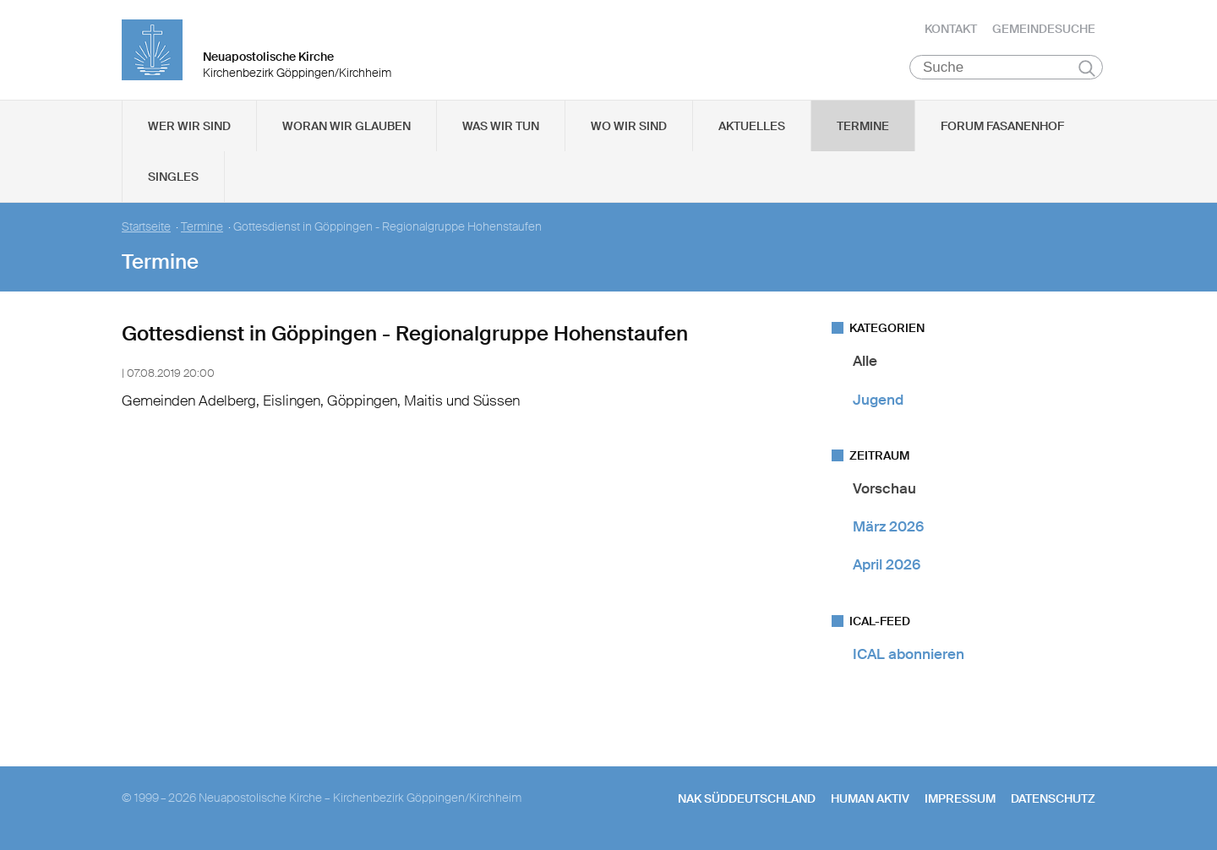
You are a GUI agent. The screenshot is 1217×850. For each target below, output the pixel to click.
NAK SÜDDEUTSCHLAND (747, 800)
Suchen (1086, 69)
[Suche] (1006, 68)
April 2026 (886, 566)
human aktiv (870, 800)
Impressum (960, 800)
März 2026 (888, 528)
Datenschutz (1053, 800)
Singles (173, 178)
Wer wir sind (189, 127)
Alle (865, 362)
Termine (863, 127)
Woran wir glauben (346, 127)
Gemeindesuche (1043, 29)
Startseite (146, 228)
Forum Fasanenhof (1002, 127)
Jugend (878, 400)
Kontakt (951, 29)
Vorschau (884, 490)
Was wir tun (500, 127)
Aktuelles (751, 127)
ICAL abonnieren (908, 655)
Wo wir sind (629, 127)
